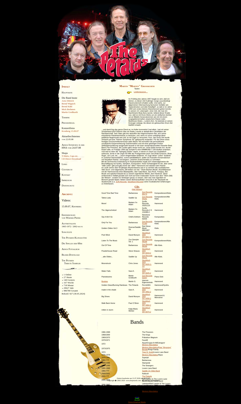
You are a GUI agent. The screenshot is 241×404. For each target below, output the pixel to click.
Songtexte (67, 232)
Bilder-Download (71, 254)
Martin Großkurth (70, 112)
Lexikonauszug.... (137, 92)
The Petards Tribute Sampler (71, 262)
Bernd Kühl (67, 106)
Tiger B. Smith (147, 352)
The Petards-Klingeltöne (74, 237)
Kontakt (66, 174)
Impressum (67, 180)
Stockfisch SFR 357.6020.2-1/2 (147, 263)
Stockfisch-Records (135, 182)
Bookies (105, 281)
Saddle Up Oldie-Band (151, 371)
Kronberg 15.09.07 (70, 131)
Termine (66, 117)
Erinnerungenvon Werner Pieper (71, 216)
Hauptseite (67, 92)
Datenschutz (68, 185)
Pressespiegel (68, 122)
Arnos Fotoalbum (70, 249)
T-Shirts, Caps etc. (70, 156)
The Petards (147, 376)
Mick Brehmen (68, 109)
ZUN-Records (121, 182)
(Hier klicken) (137, 187)
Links (64, 164)
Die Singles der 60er (72, 243)
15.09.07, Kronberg (72, 206)
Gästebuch (67, 169)
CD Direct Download (71, 159)
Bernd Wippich (68, 103)
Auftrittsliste (72, 225)
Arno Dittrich (68, 101)
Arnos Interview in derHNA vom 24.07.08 (73, 146)
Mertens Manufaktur (150, 345)
